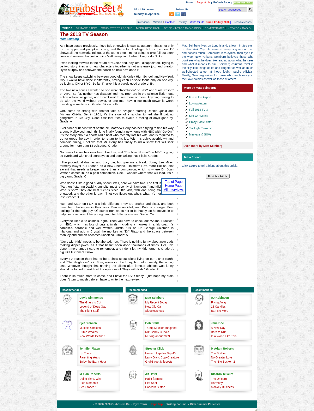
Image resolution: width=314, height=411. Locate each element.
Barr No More (219, 310)
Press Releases (242, 22)
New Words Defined (92, 336)
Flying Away (218, 302)
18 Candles (218, 306)
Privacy (182, 22)
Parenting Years (89, 357)
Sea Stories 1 (88, 387)
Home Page (174, 185)
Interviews (143, 22)
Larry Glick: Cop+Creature (162, 357)
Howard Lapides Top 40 (160, 353)
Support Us (203, 2)
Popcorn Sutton (155, 387)
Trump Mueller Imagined (160, 328)
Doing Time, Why (90, 378)
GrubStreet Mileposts (159, 361)
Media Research (148, 28)
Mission (157, 22)
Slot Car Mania (198, 115)
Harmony (217, 383)
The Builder (218, 353)
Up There (85, 353)
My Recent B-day (156, 302)
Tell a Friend (192, 157)
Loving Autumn (198, 103)
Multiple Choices (90, 328)
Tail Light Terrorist (200, 128)
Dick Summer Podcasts (205, 404)
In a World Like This (223, 336)
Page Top (157, 404)
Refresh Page (221, 2)
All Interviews (173, 189)
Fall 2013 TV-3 (198, 109)
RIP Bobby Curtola (157, 332)
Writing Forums (176, 404)
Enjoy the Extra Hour (92, 361)
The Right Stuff (89, 310)
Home (189, 2)
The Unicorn (219, 378)
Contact (170, 22)
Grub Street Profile (116, 28)
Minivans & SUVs (200, 134)
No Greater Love (222, 357)
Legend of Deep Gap (92, 306)
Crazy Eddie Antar (200, 122)
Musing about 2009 (157, 336)
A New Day (218, 328)
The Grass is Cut (90, 302)
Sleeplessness (154, 310)
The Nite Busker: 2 (223, 361)
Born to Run (219, 332)
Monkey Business (222, 387)
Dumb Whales (88, 332)
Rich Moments (88, 383)
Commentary (214, 28)
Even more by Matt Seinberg (202, 145)
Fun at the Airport (200, 97)
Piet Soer (151, 383)
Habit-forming (154, 378)
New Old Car (153, 306)
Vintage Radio (86, 28)
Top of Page (173, 181)
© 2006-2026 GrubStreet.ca (112, 404)
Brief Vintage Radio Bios (182, 28)
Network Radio (239, 28)
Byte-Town (140, 404)
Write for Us (197, 22)
